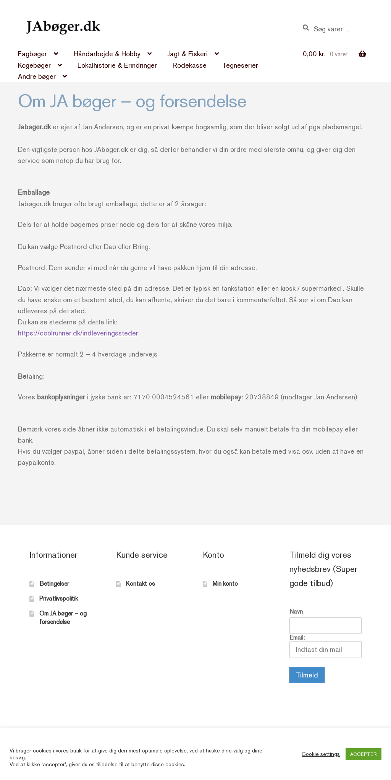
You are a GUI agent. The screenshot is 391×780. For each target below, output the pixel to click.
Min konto (225, 583)
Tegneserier (240, 65)
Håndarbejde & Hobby (107, 54)
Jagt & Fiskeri (187, 54)
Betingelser (54, 583)
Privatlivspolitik (58, 598)
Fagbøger (32, 54)
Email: (325, 646)
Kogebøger (34, 65)
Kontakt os (140, 583)
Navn (296, 611)
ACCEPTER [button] (363, 754)
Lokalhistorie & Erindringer (117, 65)
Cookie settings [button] (321, 754)
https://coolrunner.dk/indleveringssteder (78, 333)
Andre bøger (37, 76)
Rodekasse (190, 65)
